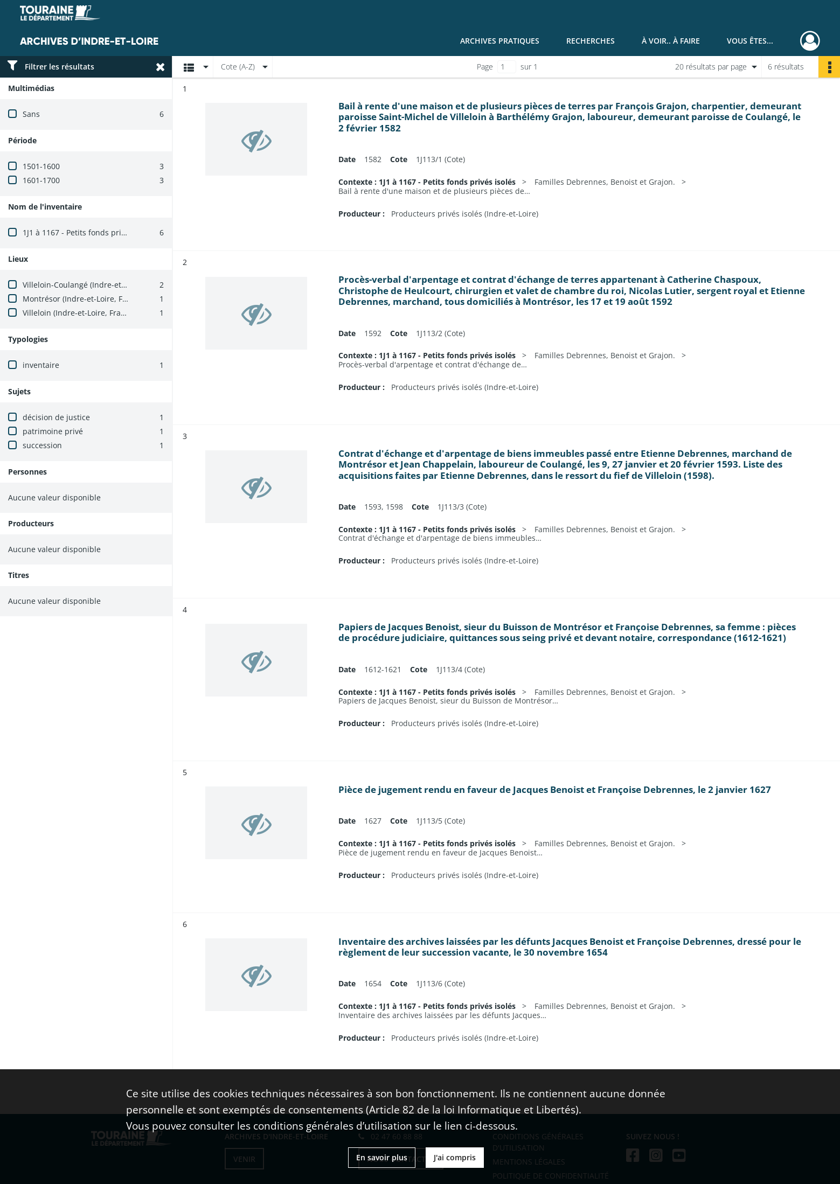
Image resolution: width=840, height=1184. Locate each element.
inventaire (41, 365)
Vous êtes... (750, 41)
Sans (31, 114)
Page (485, 66)
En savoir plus (381, 1157)
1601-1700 (41, 180)
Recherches (590, 41)
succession (42, 445)
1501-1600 (41, 166)
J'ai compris (455, 1157)
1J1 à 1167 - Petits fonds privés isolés (89, 232)
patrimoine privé (53, 431)
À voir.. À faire (671, 41)
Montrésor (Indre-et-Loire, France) (84, 299)
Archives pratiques (499, 41)
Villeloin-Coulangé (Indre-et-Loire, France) (97, 285)
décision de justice (56, 417)
